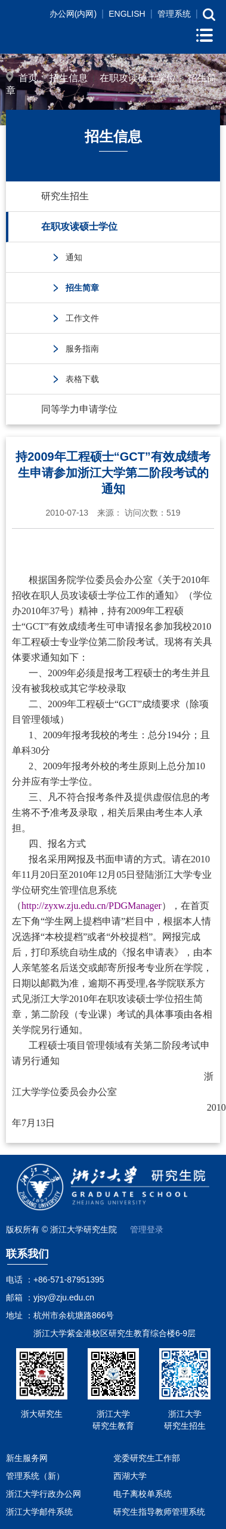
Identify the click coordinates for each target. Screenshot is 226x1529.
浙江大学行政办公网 (43, 1494)
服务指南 (82, 348)
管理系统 (174, 14)
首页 (28, 78)
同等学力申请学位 (79, 409)
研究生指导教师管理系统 (159, 1511)
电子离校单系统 (142, 1494)
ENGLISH (127, 14)
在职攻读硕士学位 (138, 78)
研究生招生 (65, 196)
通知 (74, 257)
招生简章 (82, 287)
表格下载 (82, 379)
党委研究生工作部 (146, 1458)
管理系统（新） (35, 1476)
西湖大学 (130, 1476)
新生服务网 (27, 1458)
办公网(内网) (73, 14)
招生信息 (68, 78)
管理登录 (146, 1229)
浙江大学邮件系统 (39, 1511)
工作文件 (82, 318)
